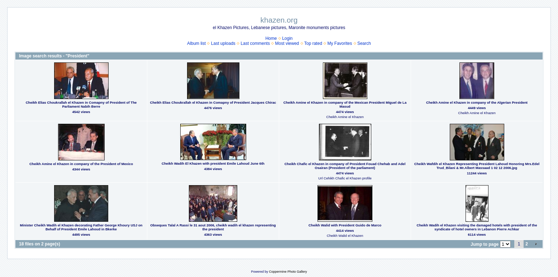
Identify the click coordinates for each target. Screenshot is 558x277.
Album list (196, 43)
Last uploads (223, 43)
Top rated (313, 43)
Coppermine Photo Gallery (288, 271)
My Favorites (340, 43)
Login (287, 38)
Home (271, 38)
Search (364, 43)
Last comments (255, 43)
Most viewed (287, 43)
